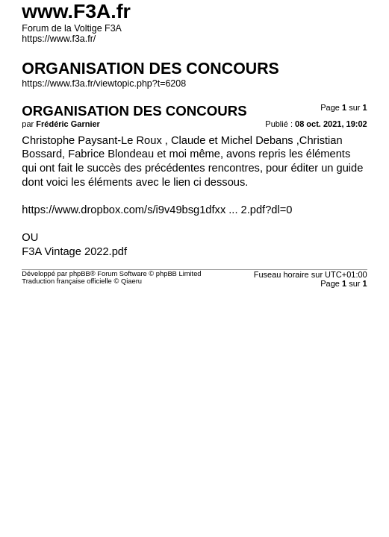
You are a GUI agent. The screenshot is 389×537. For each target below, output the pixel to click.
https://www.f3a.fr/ (59, 39)
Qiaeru (131, 281)
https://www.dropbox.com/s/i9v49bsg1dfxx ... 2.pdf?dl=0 (157, 210)
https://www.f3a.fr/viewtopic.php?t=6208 (104, 83)
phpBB (79, 273)
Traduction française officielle (67, 281)
